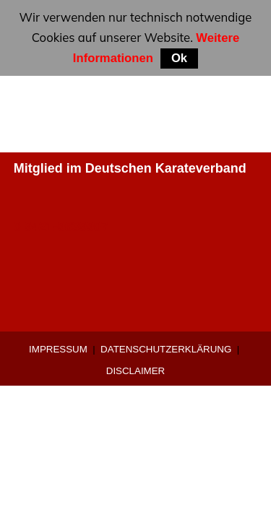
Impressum (58, 349)
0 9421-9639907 (61, 227)
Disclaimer (135, 370)
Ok (179, 58)
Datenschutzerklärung (165, 349)
